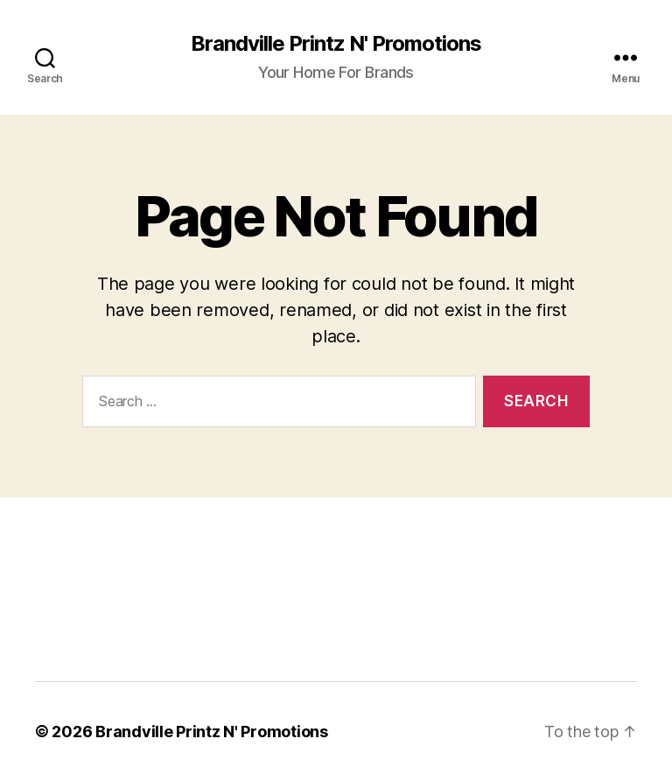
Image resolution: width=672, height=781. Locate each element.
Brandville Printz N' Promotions (336, 43)
